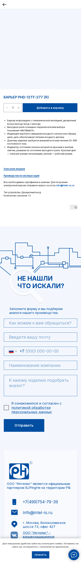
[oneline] (40, 365)
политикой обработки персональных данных (31, 409)
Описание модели (14, 168)
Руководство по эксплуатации (21, 175)
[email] (40, 337)
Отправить (24, 425)
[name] (40, 323)
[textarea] (40, 385)
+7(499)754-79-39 (40, 501)
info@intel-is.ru (65, 185)
